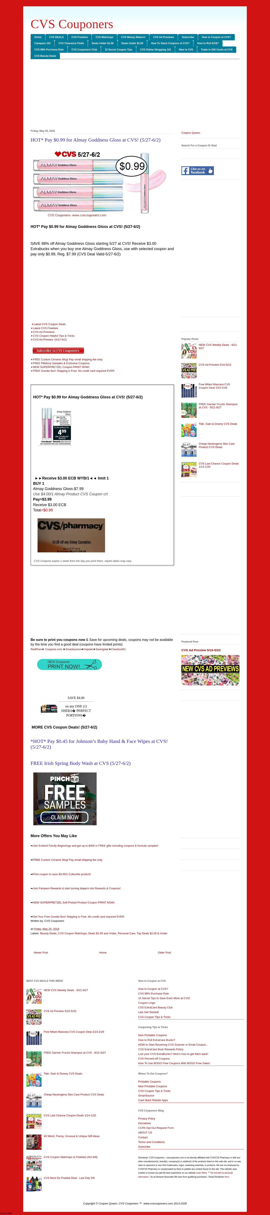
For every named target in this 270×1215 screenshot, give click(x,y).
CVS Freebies (80, 37)
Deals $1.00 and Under (102, 933)
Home (37, 37)
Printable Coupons (149, 1081)
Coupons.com (53, 649)
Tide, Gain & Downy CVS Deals (218, 423)
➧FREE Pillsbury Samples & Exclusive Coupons (60, 363)
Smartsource (73, 649)
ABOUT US (145, 1132)
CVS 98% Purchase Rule (49, 49)
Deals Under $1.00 (102, 43)
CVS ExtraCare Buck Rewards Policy (161, 1049)
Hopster (88, 649)
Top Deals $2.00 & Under (152, 933)
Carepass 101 (42, 43)
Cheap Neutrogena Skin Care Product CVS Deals (217, 445)
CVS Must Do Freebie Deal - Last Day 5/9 (69, 1178)
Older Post (164, 952)
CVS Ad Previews (163, 37)
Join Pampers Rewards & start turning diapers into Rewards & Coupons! (77, 888)
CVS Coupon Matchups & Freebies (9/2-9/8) (70, 1157)
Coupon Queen (190, 132)
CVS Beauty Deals (45, 55)
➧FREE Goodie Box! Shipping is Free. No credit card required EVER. (73, 370)
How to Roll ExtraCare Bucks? (156, 1040)
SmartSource (146, 1095)
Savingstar (102, 649)
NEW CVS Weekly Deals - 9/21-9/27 (66, 990)
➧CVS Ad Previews (42, 332)
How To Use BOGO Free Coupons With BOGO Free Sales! (174, 1063)
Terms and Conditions (151, 1142)
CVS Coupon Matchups (72, 933)
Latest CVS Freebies (45, 328)
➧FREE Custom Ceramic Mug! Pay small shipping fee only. (67, 359)
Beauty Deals (48, 933)
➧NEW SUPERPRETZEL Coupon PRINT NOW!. (60, 367)
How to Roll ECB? (208, 43)
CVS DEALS (56, 37)
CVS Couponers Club (84, 49)
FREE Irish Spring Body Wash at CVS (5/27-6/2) (81, 763)
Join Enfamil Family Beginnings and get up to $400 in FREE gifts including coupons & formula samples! (95, 845)
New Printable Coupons (152, 1035)
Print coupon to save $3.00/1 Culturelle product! (62, 874)
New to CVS (186, 49)
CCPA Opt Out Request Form (156, 1127)
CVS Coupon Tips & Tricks (154, 1017)
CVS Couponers (72, 24)
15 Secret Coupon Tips (118, 49)
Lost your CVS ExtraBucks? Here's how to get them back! (173, 1054)
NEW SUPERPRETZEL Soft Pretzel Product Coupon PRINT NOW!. (74, 902)
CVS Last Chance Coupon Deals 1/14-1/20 (70, 1115)
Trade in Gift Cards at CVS (216, 49)
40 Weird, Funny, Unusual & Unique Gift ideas (72, 1136)
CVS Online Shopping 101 (155, 49)
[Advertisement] (135, 95)
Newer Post (41, 952)
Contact (143, 1137)
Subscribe (188, 37)
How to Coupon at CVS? (216, 37)
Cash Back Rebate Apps (153, 1100)
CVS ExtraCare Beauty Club (155, 1007)
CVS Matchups (104, 37)
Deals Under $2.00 (132, 43)
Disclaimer (144, 1123)
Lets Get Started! (148, 1012)
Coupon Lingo (146, 1002)
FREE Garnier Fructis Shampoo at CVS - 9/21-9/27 (218, 406)
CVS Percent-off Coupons (154, 1058)
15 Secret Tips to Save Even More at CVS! (164, 998)
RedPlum (36, 649)
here (227, 1177)
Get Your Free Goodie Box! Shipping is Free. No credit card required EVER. (79, 916)
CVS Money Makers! (133, 37)
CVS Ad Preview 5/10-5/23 (215, 364)
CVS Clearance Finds (71, 43)
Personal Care (126, 933)
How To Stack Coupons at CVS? (170, 43)
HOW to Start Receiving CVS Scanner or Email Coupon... (173, 1044)
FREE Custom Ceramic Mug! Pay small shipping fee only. (68, 859)
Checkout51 (118, 649)
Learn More (202, 1173)
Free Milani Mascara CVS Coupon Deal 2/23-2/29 (214, 386)
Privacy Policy (146, 1118)
